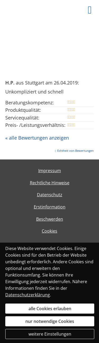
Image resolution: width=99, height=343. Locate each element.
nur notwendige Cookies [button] (49, 321)
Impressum (49, 170)
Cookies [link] (49, 231)
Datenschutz (49, 195)
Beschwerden (49, 219)
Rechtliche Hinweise (49, 183)
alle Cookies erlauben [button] (50, 308)
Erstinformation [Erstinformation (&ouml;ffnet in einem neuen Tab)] (49, 207)
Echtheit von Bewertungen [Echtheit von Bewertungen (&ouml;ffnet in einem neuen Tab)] (75, 151)
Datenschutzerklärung (27, 295)
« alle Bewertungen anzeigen (37, 138)
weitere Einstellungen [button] (50, 334)
